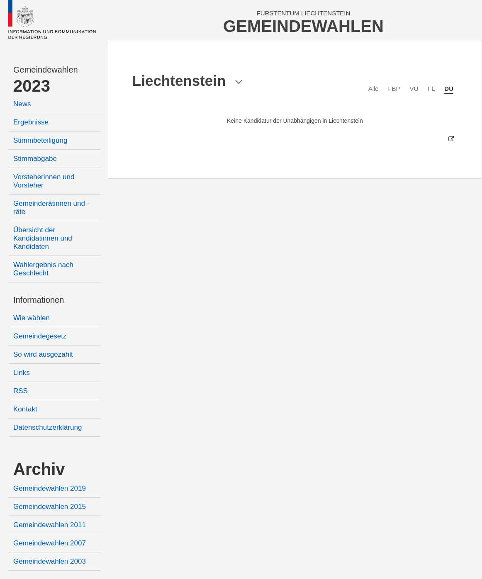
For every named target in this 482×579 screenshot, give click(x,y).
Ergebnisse (31, 122)
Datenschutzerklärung (47, 427)
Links (21, 373)
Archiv (39, 469)
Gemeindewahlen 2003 (49, 561)
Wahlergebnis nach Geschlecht (43, 269)
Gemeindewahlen (45, 70)
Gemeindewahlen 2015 (49, 507)
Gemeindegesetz (40, 336)
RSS (20, 391)
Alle (373, 88)
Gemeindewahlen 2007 (49, 543)
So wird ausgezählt (43, 354)
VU (413, 88)
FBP (394, 88)
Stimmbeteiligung (40, 140)
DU (448, 88)
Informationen (38, 300)
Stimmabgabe (35, 159)
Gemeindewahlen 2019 (49, 488)
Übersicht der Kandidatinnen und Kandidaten (42, 238)
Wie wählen (31, 318)
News (22, 104)
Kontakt (25, 409)
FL (431, 88)
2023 (31, 86)
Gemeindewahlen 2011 (49, 525)
